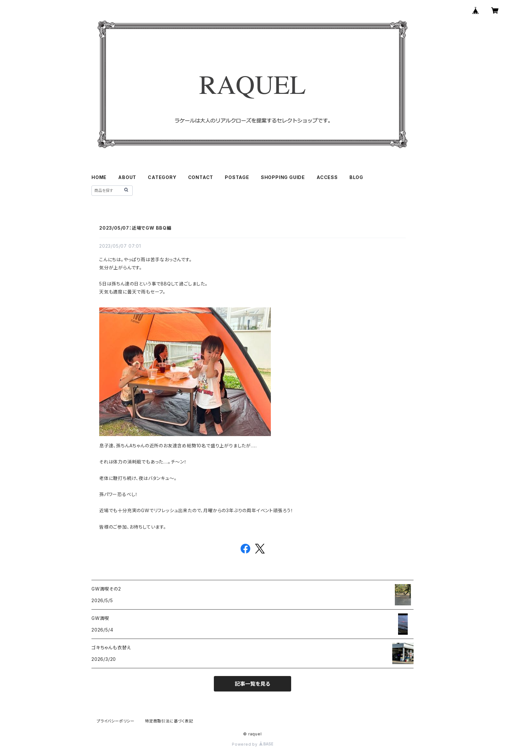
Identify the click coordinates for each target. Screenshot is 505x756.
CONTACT (201, 177)
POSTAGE (237, 177)
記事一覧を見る (252, 684)
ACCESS (327, 177)
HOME (99, 177)
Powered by (252, 744)
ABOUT (127, 177)
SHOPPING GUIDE (283, 177)
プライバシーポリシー (116, 721)
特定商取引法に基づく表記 (169, 721)
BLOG (356, 177)
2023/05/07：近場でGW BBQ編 (135, 228)
